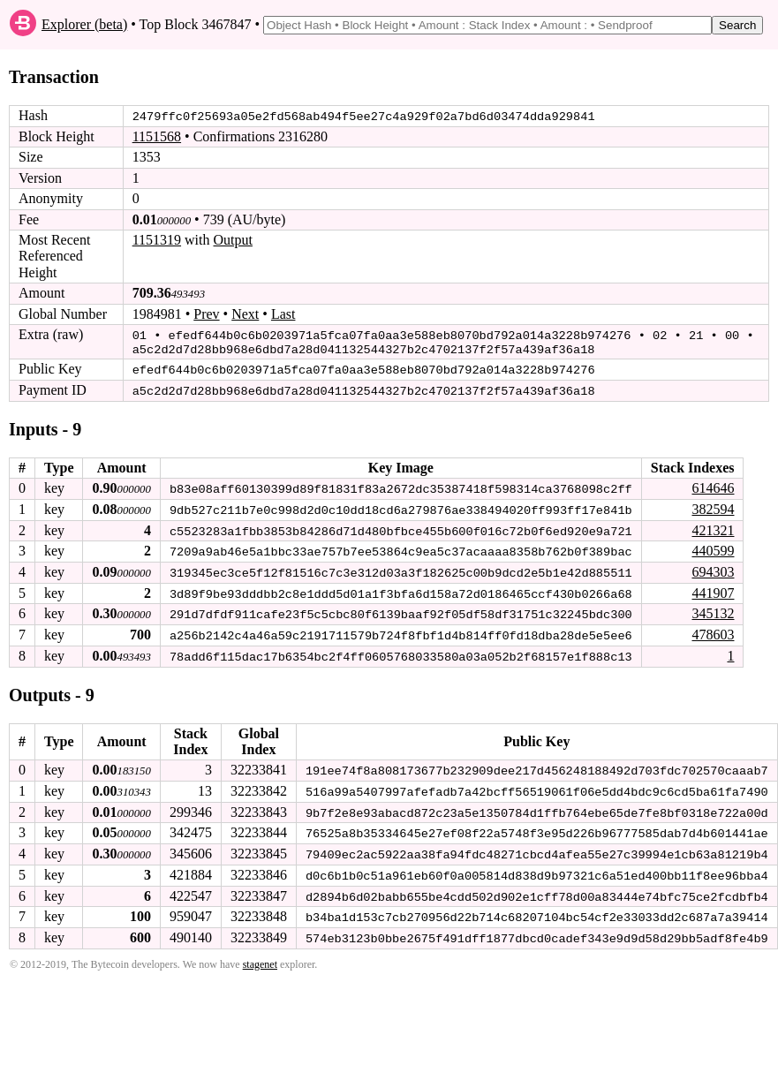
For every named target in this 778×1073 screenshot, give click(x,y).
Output (233, 239)
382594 (712, 506)
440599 (712, 547)
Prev (206, 313)
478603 (712, 630)
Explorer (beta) (84, 24)
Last (283, 313)
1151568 (156, 136)
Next (245, 313)
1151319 (156, 239)
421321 (712, 526)
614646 (712, 485)
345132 (712, 609)
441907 (712, 588)
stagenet (260, 956)
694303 (712, 568)
